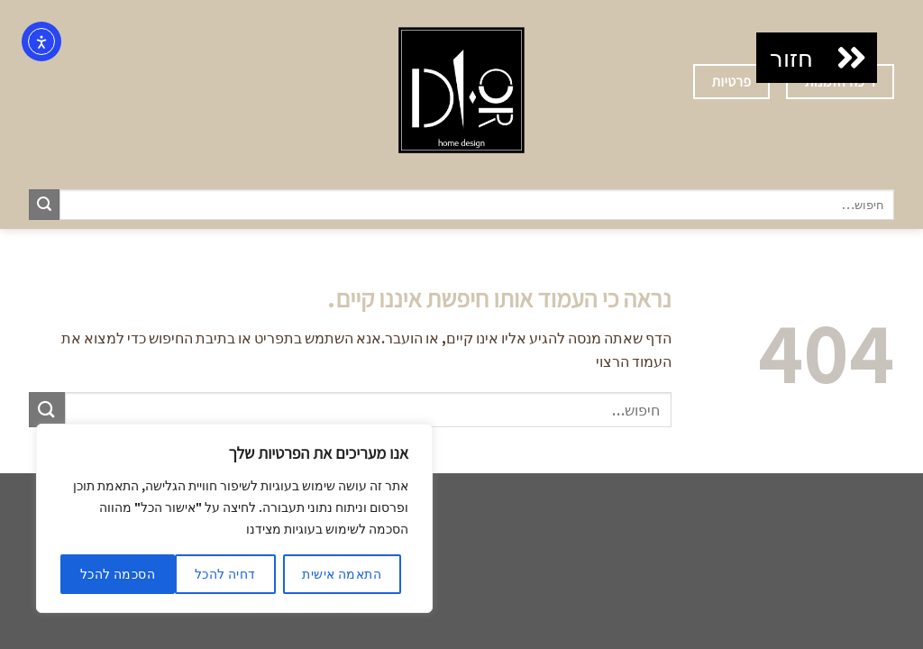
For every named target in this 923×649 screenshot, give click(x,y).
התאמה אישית (341, 574)
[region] (234, 518)
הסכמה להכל (117, 574)
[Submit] (44, 204)
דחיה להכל (225, 574)
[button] (852, 57)
